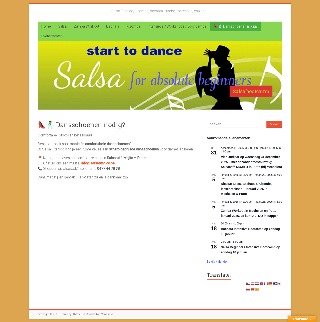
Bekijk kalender (217, 261)
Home (46, 26)
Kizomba (133, 26)
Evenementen (52, 36)
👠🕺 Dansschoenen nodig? (235, 26)
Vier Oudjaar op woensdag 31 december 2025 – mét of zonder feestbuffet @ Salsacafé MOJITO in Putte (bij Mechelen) (251, 162)
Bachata (112, 26)
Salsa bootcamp (251, 91)
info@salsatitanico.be (98, 163)
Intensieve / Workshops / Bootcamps (177, 26)
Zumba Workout (86, 26)
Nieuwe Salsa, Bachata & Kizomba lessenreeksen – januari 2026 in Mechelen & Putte (246, 189)
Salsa (62, 26)
